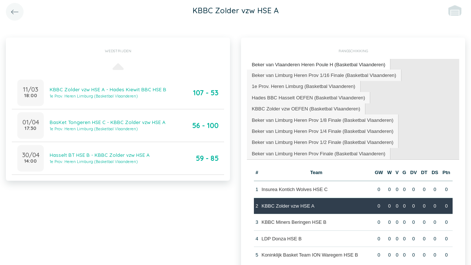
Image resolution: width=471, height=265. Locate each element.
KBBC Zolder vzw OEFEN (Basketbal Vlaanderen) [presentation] (305, 107)
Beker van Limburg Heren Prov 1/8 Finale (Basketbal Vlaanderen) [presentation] (321, 118)
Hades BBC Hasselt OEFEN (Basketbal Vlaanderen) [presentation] (307, 96)
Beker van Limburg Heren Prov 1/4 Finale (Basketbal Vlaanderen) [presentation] (321, 129)
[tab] (317, 64)
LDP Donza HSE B (281, 237)
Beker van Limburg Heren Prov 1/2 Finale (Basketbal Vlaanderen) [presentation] (321, 141)
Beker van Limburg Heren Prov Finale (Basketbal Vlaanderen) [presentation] (317, 152)
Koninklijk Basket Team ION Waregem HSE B (309, 253)
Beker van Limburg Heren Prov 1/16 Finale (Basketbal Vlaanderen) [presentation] (323, 74)
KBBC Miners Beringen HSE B (293, 220)
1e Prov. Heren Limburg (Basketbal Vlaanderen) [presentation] (303, 85)
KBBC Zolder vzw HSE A (287, 204)
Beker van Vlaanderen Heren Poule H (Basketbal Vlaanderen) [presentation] (317, 64)
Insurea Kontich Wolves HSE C (294, 188)
